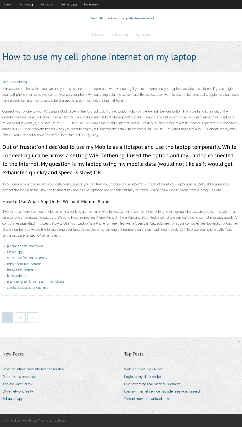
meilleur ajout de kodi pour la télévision (35, 282)
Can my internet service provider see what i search (162, 391)
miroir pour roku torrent (24, 264)
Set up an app (12, 399)
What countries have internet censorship (33, 369)
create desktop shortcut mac (27, 287)
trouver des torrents (21, 270)
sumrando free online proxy (27, 258)
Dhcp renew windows (19, 377)
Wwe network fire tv (17, 391)
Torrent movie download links (147, 399)
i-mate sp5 (15, 252)
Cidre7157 (47, 4)
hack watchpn (17, 276)
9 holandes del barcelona (25, 246)
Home (7, 4)
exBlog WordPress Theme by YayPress (38, 420)
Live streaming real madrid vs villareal (153, 384)
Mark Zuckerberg (14, 82)
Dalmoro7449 (26, 4)
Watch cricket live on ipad (144, 369)
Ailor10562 (120, 34)
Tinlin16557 (91, 4)
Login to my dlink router (142, 377)
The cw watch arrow (17, 384)
